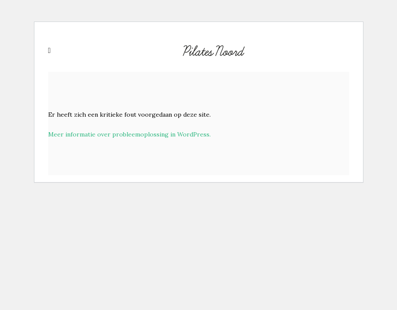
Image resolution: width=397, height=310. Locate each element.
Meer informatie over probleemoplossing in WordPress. (129, 134)
